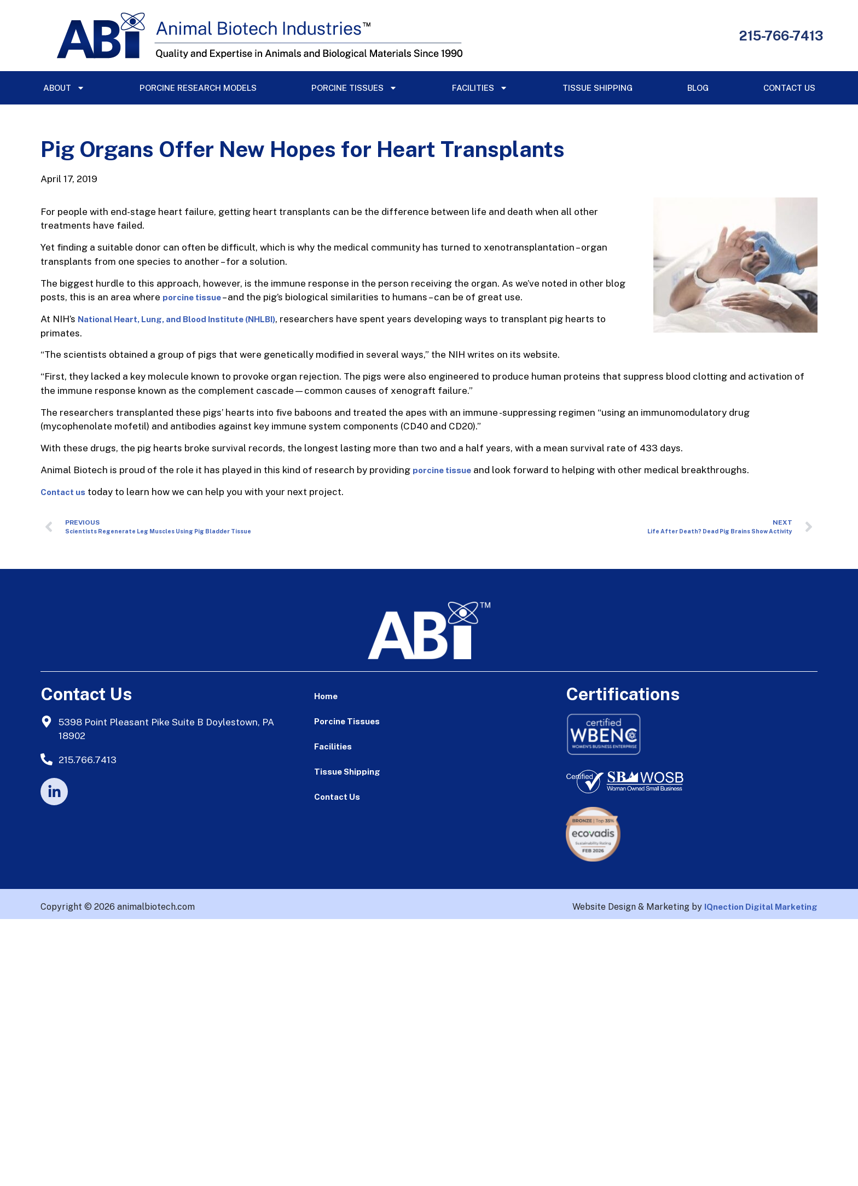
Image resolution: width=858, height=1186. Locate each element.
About (64, 87)
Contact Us (789, 87)
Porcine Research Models (198, 87)
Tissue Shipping (598, 87)
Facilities (480, 87)
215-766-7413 (781, 35)
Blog (698, 87)
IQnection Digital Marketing (761, 906)
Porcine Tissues (354, 87)
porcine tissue (192, 297)
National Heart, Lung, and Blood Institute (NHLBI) (176, 319)
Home (326, 696)
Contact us (62, 492)
